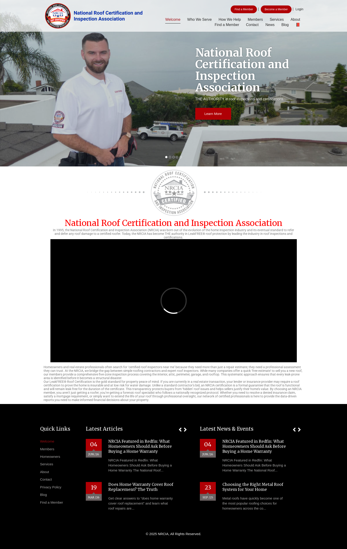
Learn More (213, 114)
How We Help (230, 19)
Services (277, 19)
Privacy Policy (50, 487)
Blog (285, 25)
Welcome (172, 19)
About (295, 19)
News (269, 25)
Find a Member (244, 9)
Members (255, 19)
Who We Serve (199, 19)
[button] (180, 429)
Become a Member (276, 9)
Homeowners (50, 456)
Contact (252, 25)
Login (299, 9)
